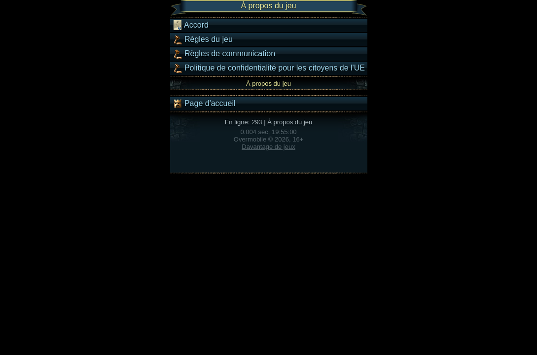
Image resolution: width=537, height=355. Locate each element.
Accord (191, 25)
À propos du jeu (289, 122)
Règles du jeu (203, 39)
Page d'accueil (204, 103)
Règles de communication (224, 54)
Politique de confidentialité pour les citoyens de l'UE (269, 68)
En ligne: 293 (243, 122)
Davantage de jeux (268, 146)
